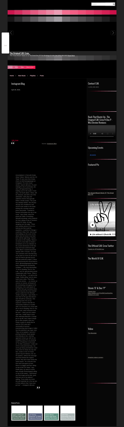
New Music (22, 76)
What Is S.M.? (30, 67)
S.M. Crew (15, 140)
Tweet (5, 45)
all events (93, 155)
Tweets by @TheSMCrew (96, 249)
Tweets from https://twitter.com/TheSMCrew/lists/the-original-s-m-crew (100, 293)
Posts (42, 76)
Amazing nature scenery (95, 357)
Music (16, 67)
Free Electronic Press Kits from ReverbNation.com (101, 236)
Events (11, 67)
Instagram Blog (52, 143)
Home (12, 76)
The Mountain (92, 333)
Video (22, 67)
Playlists (32, 76)
